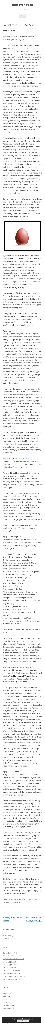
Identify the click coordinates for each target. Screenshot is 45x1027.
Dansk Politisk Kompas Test (13, 956)
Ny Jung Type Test (9, 962)
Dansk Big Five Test (10, 953)
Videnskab (7, 1008)
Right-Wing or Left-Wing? (11, 979)
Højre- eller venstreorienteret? (14, 976)
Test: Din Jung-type (9, 967)
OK (23, 1021)
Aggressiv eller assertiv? (12, 973)
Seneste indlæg (10, 938)
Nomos (35, 348)
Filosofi (28, 899)
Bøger (23, 899)
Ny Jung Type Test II (10, 964)
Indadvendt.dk (22, 5)
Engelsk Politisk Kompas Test (13, 959)
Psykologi (6, 902)
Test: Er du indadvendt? (11, 970)
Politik (5, 1002)
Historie (35, 899)
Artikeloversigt (8, 935)
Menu (22, 16)
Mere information (27, 1019)
